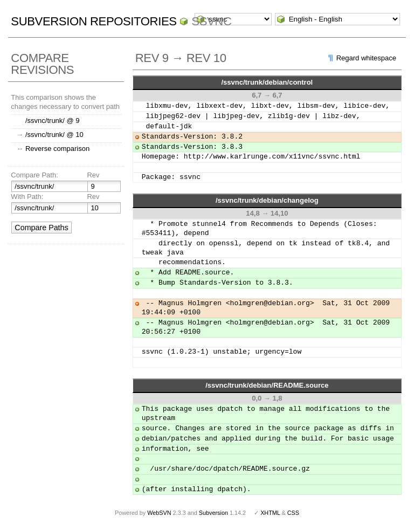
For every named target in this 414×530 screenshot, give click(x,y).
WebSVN (159, 513)
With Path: (27, 196)
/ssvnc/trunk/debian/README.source (266, 385)
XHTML (270, 513)
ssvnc (211, 21)
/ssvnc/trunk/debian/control (267, 82)
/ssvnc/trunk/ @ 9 (52, 120)
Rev (93, 175)
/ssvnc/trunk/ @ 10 (54, 134)
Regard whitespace (366, 58)
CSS (293, 513)
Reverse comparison (57, 148)
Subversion (213, 513)
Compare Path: (34, 175)
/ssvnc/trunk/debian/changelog (267, 200)
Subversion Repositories (93, 21)
